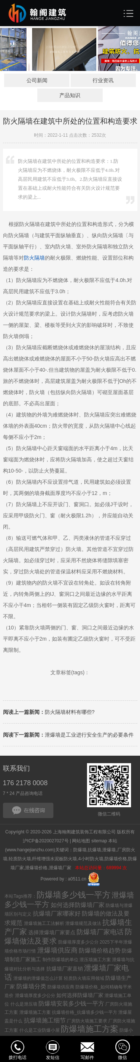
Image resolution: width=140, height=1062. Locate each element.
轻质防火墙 (20, 858)
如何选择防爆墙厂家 (78, 905)
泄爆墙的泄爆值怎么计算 (38, 978)
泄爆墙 (109, 849)
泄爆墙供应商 (57, 950)
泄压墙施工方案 (95, 959)
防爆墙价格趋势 (100, 950)
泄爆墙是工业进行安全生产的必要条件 (68, 735)
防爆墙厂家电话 (100, 932)
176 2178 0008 (25, 783)
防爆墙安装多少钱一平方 (71, 1003)
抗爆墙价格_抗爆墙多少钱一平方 (84, 1012)
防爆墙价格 (116, 858)
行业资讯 (103, 80)
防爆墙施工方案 (89, 1029)
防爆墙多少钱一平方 (74, 895)
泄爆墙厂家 (60, 867)
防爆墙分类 (31, 986)
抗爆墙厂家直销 (64, 969)
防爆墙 (80, 849)
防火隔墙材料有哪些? (49, 712)
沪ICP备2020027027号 (46, 840)
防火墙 (34, 258)
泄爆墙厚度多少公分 (35, 995)
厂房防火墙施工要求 (87, 1021)
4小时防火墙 (90, 858)
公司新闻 (37, 80)
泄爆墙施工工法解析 (44, 923)
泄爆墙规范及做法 (83, 923)
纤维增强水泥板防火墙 (54, 858)
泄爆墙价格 (36, 867)
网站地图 (81, 840)
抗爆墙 (94, 849)
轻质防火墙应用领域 (84, 978)
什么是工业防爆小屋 (39, 1030)
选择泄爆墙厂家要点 (51, 932)
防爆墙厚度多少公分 (78, 942)
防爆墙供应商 (60, 987)
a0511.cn (77, 878)
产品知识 (69, 95)
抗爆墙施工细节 (45, 1020)
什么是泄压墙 (23, 1004)
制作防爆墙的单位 (60, 959)
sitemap (99, 840)
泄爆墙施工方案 (35, 1012)
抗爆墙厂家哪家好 (57, 913)
